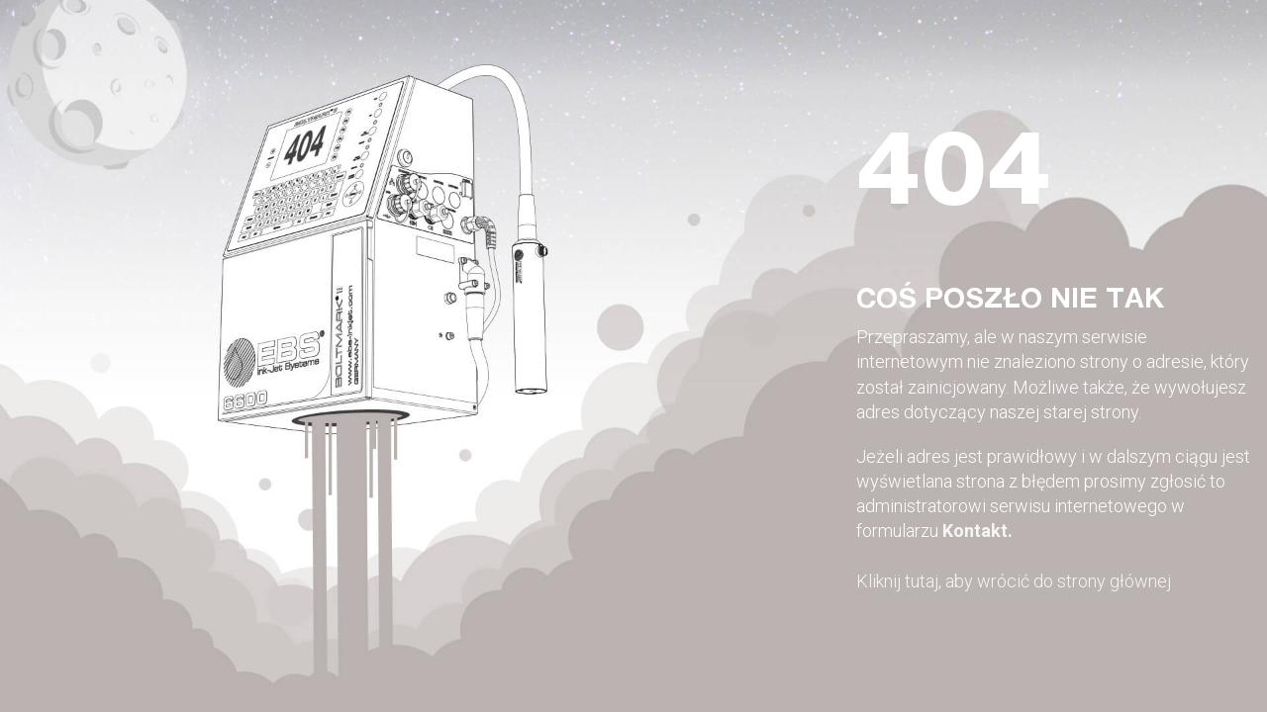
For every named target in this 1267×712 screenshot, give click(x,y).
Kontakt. (977, 530)
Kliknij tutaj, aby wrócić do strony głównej (1013, 581)
